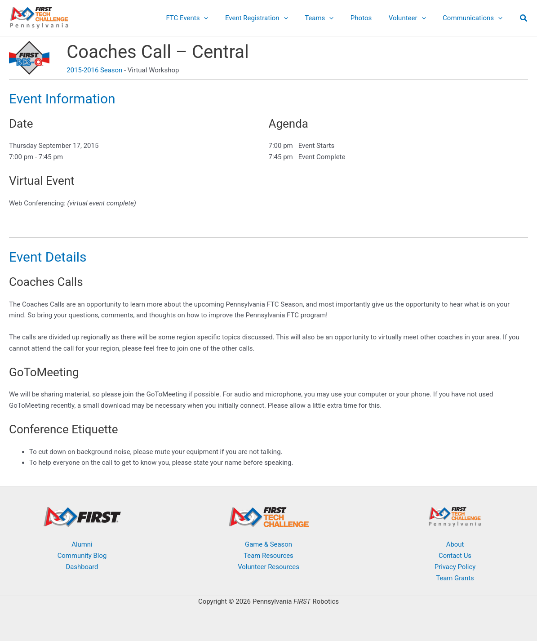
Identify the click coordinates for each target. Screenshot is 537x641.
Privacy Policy (454, 567)
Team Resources (268, 556)
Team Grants (455, 578)
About (455, 544)
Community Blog (82, 556)
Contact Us (455, 556)
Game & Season (269, 544)
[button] (222, 18)
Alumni (82, 544)
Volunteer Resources (269, 567)
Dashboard (82, 567)
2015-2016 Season (95, 70)
